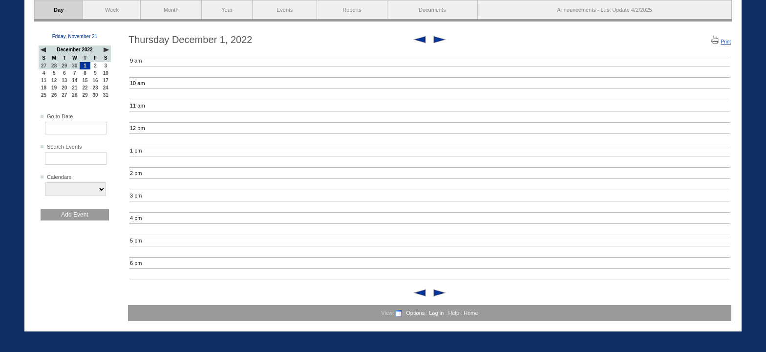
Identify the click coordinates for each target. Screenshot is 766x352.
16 (95, 80)
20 (64, 87)
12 (54, 80)
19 (54, 87)
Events (285, 10)
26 (54, 95)
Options (415, 313)
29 (64, 65)
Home (471, 313)
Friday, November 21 (75, 36)
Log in (436, 313)
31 (105, 95)
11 (43, 80)
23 (95, 87)
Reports (352, 10)
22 (84, 87)
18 (43, 87)
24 (105, 87)
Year (227, 10)
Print (726, 41)
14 (74, 80)
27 (43, 65)
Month (171, 10)
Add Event (74, 214)
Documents (432, 10)
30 (74, 65)
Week (112, 10)
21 (74, 87)
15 (84, 80)
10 (105, 73)
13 (64, 80)
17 (105, 80)
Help (454, 313)
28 (54, 65)
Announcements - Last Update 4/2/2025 (604, 10)
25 (43, 95)
